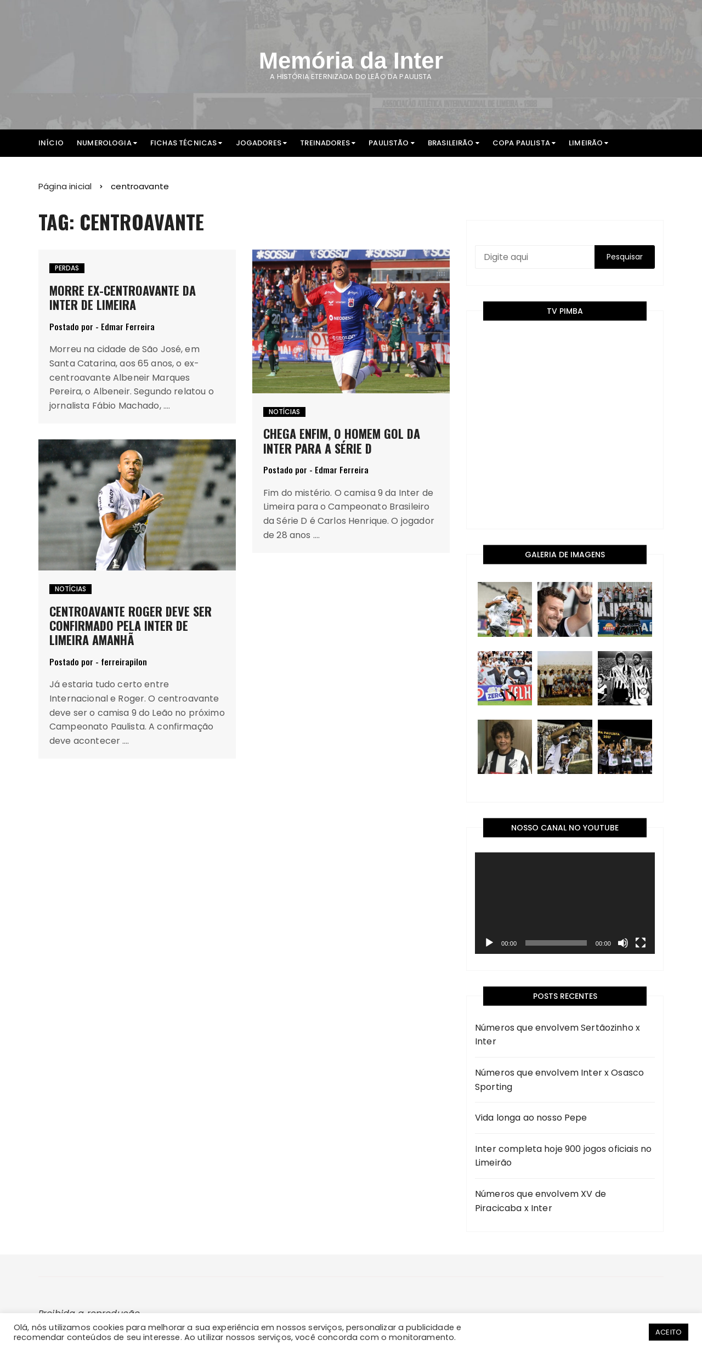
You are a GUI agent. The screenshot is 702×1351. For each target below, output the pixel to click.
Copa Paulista (521, 143)
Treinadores (325, 143)
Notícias (284, 411)
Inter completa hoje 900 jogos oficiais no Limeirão (563, 1156)
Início (51, 143)
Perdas (67, 268)
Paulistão (389, 143)
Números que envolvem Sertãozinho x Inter (557, 1034)
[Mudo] (623, 942)
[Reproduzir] (489, 942)
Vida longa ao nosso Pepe (531, 1117)
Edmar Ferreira (128, 327)
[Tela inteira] (640, 942)
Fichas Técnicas (183, 143)
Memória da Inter (351, 61)
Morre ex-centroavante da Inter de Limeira (122, 297)
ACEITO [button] (668, 1332)
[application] (565, 903)
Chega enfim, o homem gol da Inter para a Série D (341, 440)
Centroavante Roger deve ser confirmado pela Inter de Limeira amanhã (130, 625)
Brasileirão (451, 143)
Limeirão (586, 143)
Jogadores (258, 143)
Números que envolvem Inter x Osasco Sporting (559, 1079)
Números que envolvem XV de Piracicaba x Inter (540, 1201)
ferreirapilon (124, 662)
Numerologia (104, 143)
